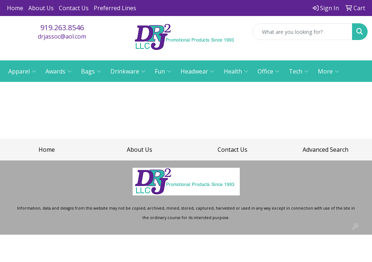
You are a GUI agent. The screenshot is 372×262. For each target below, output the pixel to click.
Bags (91, 71)
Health (236, 71)
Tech (298, 71)
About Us (41, 8)
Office (268, 71)
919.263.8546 (62, 27)
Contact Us (74, 8)
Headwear (197, 71)
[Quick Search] (302, 31)
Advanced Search (325, 150)
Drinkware (127, 71)
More (328, 71)
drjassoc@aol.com (62, 36)
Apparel (22, 71)
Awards (58, 71)
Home (15, 8)
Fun (163, 71)
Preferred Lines (115, 8)
